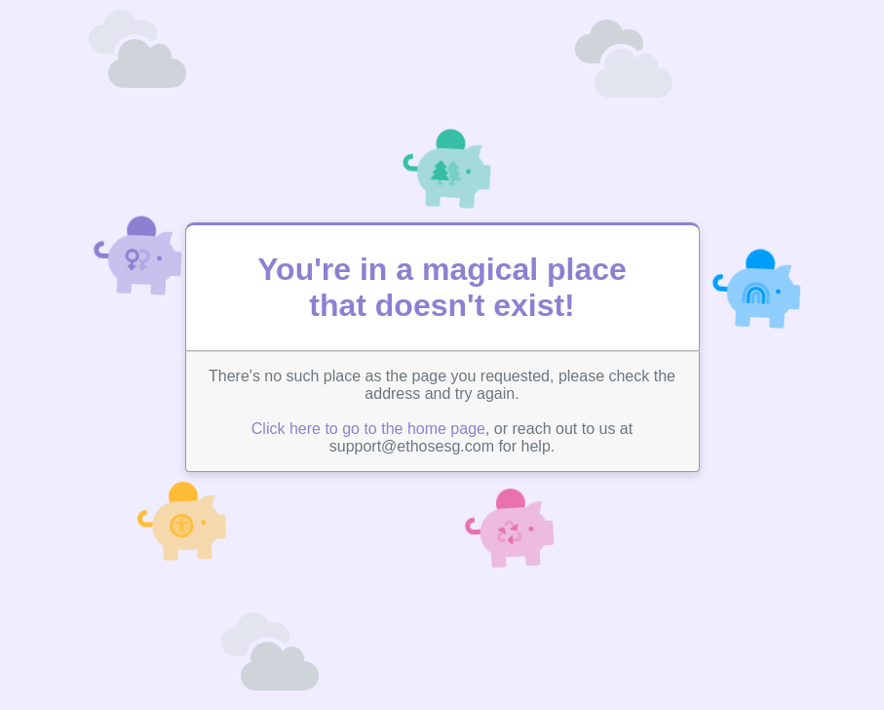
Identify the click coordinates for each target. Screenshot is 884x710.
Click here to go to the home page (368, 428)
